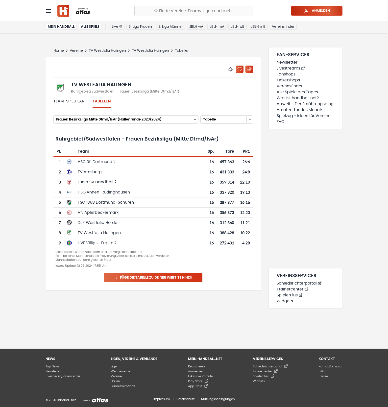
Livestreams (291, 68)
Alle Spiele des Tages (297, 92)
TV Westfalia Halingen (107, 50)
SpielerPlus (290, 295)
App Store (198, 386)
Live (117, 26)
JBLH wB (237, 26)
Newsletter (287, 62)
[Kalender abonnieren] (249, 69)
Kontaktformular (330, 366)
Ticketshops (288, 80)
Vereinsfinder (283, 26)
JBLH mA (217, 26)
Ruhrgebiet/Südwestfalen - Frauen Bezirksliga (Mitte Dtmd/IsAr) (125, 91)
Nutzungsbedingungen (218, 399)
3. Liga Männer (170, 26)
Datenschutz (185, 399)
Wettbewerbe (120, 371)
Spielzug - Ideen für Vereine (304, 116)
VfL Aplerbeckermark (98, 213)
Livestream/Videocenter (63, 376)
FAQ (281, 122)
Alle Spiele (90, 26)
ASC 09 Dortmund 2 (97, 162)
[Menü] (48, 11)
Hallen (115, 381)
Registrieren (196, 366)
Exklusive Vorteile (200, 376)
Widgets (285, 301)
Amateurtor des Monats (300, 110)
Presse (323, 376)
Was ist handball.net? (298, 98)
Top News (52, 366)
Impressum (161, 399)
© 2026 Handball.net (61, 400)
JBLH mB (258, 26)
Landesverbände (123, 386)
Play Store (198, 381)
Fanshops (286, 74)
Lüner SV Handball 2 (97, 182)
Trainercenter (292, 289)
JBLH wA (196, 26)
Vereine (76, 50)
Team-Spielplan (69, 101)
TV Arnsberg (90, 172)
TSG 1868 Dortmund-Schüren (106, 202)
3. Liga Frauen (140, 26)
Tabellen (102, 101)
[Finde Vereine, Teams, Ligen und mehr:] (193, 11)
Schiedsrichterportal (299, 283)
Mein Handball (61, 26)
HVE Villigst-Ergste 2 (97, 243)
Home (58, 50)
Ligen (115, 366)
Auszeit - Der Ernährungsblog (305, 104)
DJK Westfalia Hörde (97, 223)
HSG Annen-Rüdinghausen (104, 192)
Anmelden (317, 10)
